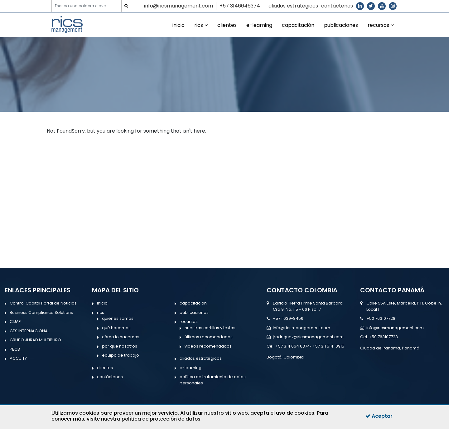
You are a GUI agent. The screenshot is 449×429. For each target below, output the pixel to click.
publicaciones (341, 25)
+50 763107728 (380, 318)
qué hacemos (116, 328)
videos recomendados (208, 346)
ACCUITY (18, 358)
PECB (15, 349)
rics (198, 25)
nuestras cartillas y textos (210, 328)
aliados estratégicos (293, 5)
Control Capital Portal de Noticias (43, 303)
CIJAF (15, 321)
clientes (227, 25)
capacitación (298, 25)
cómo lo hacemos (120, 337)
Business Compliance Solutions (41, 312)
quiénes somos (117, 318)
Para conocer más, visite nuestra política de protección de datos (189, 415)
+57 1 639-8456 (288, 318)
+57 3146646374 (240, 5)
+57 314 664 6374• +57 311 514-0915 (309, 346)
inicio (178, 25)
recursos (378, 25)
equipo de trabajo (120, 355)
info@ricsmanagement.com (178, 5)
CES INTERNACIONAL (29, 331)
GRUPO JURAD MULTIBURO (35, 340)
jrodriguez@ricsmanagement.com (308, 337)
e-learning (259, 25)
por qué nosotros (119, 346)
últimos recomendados (209, 337)
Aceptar (379, 416)
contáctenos (337, 5)
